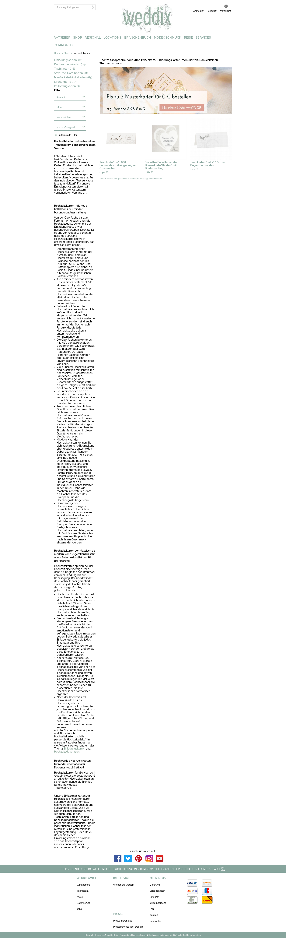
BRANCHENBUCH (137, 37)
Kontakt (154, 915)
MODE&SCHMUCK (167, 37)
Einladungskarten (74, 748)
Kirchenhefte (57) (65, 81)
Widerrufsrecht (158, 903)
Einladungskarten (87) (68, 60)
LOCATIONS (112, 37)
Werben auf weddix (123, 885)
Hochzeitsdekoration (66, 751)
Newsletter (155, 921)
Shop (66, 53)
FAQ (152, 909)
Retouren (154, 897)
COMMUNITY (63, 45)
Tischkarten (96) (64, 68)
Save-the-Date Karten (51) (71, 73)
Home (57, 53)
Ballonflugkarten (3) (67, 86)
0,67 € (150, 172)
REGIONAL (93, 37)
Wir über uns (83, 885)
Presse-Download (122, 920)
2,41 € (194, 169)
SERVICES (203, 37)
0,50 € (104, 172)
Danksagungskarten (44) (69, 64)
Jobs (79, 909)
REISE (188, 37)
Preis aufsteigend (66, 127)
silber (59, 107)
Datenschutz (83, 903)
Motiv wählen (64, 117)
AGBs (80, 897)
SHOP (77, 37)
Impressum (83, 891)
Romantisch (63, 97)
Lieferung (155, 885)
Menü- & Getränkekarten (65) (73, 77)
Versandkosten (157, 891)
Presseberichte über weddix (128, 927)
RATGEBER (62, 37)
